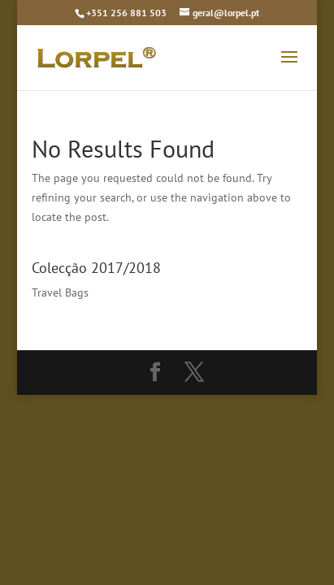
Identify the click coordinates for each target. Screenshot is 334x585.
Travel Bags (60, 292)
